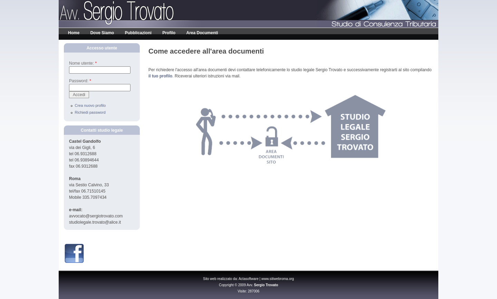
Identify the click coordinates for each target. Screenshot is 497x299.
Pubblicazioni (138, 32)
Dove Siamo (102, 32)
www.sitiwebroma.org (277, 279)
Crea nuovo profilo (90, 105)
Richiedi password (90, 112)
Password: (80, 80)
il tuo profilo (160, 76)
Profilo (168, 32)
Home (73, 32)
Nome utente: (83, 63)
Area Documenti (202, 32)
